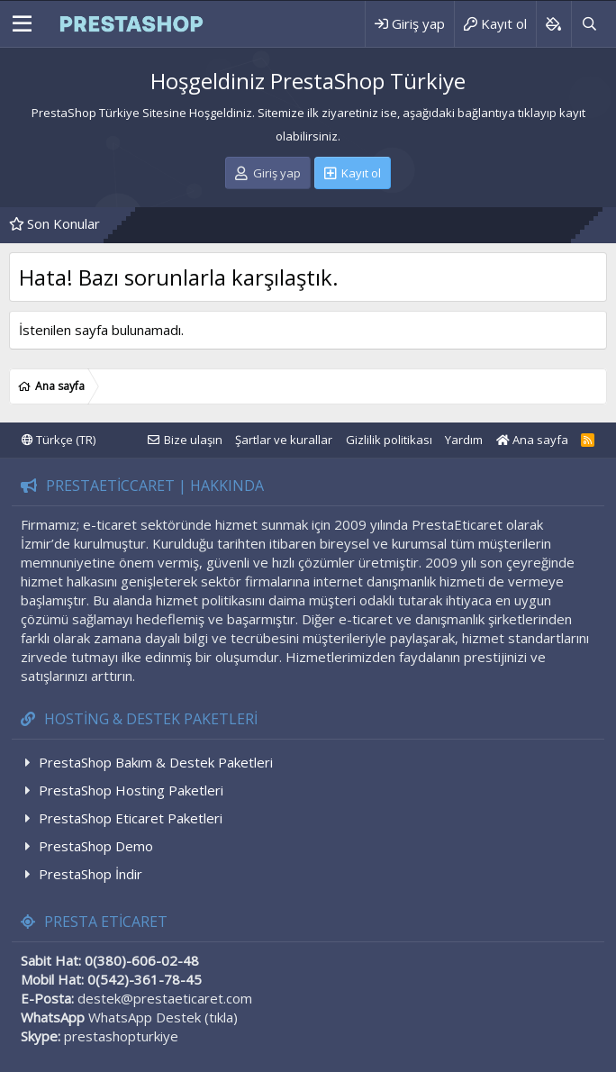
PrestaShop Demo (96, 846)
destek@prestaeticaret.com (164, 998)
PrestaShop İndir (90, 874)
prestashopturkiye (121, 1036)
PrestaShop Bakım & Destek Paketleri (156, 762)
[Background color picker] (553, 24)
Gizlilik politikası (389, 440)
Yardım (464, 440)
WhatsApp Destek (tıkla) (163, 1017)
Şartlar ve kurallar (283, 440)
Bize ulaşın (193, 440)
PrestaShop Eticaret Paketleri (130, 818)
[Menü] (22, 24)
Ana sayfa (532, 440)
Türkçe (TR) (58, 440)
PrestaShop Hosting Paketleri (131, 790)
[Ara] (589, 24)
